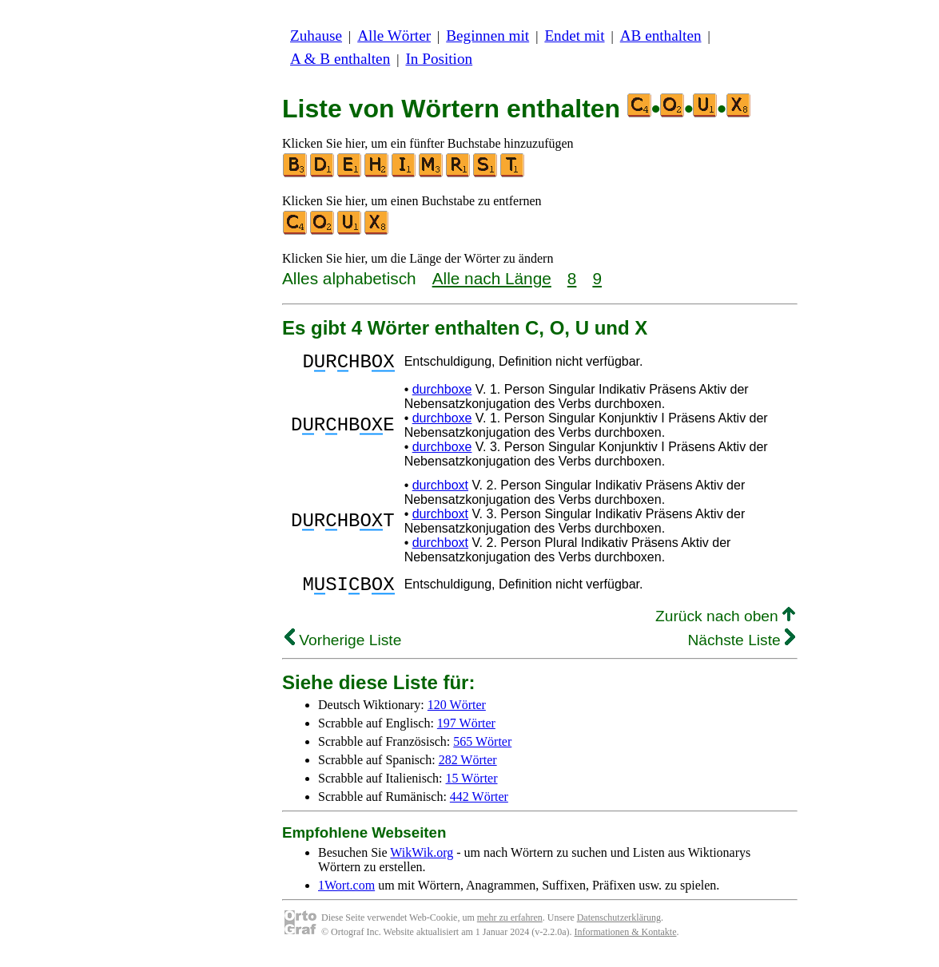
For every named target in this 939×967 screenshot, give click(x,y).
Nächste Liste (741, 649)
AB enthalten (661, 35)
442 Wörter (479, 806)
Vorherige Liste (342, 649)
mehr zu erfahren (510, 927)
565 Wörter (482, 751)
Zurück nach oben (725, 625)
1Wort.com (346, 895)
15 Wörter (472, 788)
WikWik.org (421, 862)
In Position (438, 58)
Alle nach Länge (491, 278)
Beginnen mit (487, 35)
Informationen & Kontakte (626, 941)
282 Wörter (468, 769)
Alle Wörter (394, 35)
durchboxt (440, 490)
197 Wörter (466, 732)
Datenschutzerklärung (619, 927)
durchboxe (442, 394)
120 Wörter (457, 714)
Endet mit (574, 35)
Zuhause (316, 35)
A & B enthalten (340, 58)
